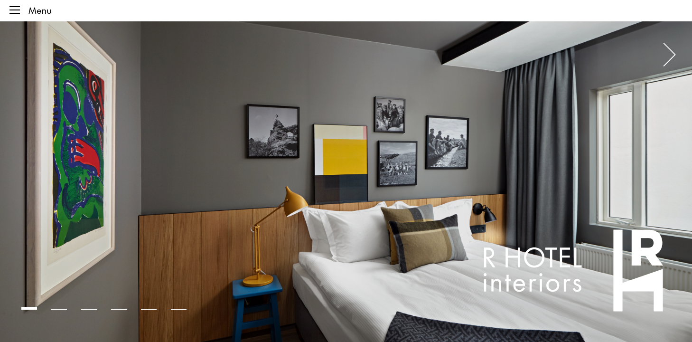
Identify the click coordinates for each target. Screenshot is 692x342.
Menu (30, 10)
